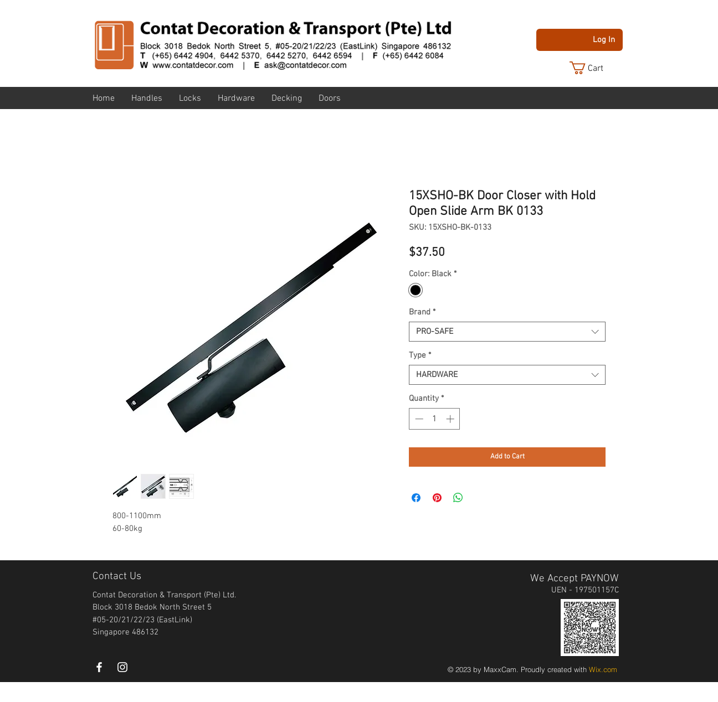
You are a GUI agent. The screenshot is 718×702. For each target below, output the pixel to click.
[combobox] (507, 332)
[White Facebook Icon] (99, 667)
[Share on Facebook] (416, 497)
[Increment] (451, 419)
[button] (595, 67)
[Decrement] (418, 419)
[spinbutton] (434, 419)
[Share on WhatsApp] (458, 497)
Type (420, 355)
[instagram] (122, 667)
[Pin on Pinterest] (437, 497)
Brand (422, 312)
